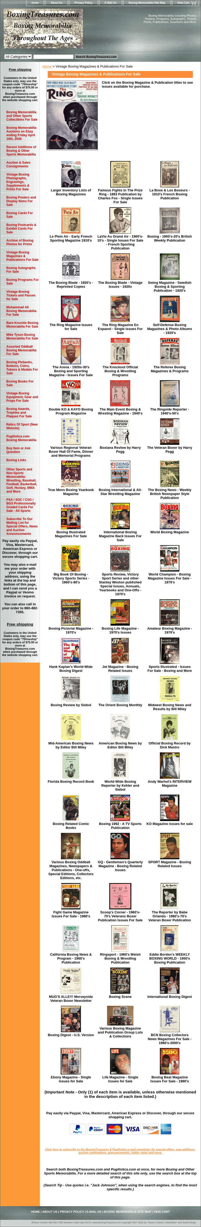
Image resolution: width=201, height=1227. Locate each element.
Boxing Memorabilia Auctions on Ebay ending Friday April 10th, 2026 (21, 133)
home (35, 2)
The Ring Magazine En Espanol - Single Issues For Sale (120, 329)
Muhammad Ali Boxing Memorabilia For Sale (21, 311)
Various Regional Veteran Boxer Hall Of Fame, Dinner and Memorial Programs (71, 451)
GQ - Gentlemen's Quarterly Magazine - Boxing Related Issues (120, 866)
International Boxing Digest (169, 997)
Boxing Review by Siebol (71, 705)
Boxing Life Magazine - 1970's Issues (120, 630)
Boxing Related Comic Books (71, 826)
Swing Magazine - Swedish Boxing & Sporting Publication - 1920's (170, 286)
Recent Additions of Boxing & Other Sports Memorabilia (21, 150)
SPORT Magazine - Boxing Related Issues (169, 864)
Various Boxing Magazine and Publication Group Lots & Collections (120, 1032)
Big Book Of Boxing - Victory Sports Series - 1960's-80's (70, 578)
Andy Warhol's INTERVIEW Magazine (170, 783)
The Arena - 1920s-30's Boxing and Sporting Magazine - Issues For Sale (71, 371)
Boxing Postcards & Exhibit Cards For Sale (21, 228)
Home (47, 66)
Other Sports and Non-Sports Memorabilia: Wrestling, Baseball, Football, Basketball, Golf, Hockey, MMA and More (21, 480)
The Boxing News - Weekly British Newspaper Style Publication (169, 494)
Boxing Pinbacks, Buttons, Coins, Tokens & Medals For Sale (22, 367)
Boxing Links (16, 460)
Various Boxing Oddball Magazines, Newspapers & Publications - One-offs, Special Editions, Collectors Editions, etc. (70, 870)
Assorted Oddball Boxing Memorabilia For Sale (21, 350)
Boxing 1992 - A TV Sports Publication (120, 826)
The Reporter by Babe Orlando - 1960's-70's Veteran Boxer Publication (170, 916)
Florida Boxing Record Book (71, 782)
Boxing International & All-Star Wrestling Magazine (120, 492)
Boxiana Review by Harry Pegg (120, 450)
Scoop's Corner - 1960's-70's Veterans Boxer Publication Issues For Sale (120, 916)
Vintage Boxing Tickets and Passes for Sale (21, 295)
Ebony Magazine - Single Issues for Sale (71, 1079)
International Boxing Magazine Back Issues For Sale (120, 536)
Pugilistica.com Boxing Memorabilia (21, 438)
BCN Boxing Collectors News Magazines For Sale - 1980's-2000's (170, 1039)
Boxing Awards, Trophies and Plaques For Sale (19, 412)
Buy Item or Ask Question (18, 450)
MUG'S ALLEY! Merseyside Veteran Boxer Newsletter (71, 999)
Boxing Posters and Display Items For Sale (21, 201)
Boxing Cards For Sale (19, 215)
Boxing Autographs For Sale (21, 269)
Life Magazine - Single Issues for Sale (120, 1079)
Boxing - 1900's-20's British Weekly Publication (169, 238)
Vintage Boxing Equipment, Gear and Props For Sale (22, 397)
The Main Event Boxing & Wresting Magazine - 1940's (120, 411)
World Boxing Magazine (169, 532)
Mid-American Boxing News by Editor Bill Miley (70, 745)
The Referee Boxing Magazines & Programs (170, 369)
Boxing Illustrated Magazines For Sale (71, 534)
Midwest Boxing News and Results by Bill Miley (169, 707)
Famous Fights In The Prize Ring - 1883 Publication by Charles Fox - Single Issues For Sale (120, 196)
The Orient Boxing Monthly (120, 705)
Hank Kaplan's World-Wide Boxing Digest (71, 669)
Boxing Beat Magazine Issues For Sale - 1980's (169, 1079)
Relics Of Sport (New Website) (22, 426)
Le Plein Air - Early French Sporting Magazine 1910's (71, 238)
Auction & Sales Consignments (18, 164)
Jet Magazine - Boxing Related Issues (120, 669)
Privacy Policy (84, 2)
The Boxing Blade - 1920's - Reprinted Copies (71, 285)
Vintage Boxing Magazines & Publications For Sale (22, 256)
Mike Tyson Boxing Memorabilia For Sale (22, 336)
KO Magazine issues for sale (169, 824)
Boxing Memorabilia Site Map (147, 2)
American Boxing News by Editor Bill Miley (120, 745)
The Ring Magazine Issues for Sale (71, 327)
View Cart (183, 2)
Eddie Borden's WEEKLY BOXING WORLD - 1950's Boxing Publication (169, 958)
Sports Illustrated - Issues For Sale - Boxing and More (169, 669)
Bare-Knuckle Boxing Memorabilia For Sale (22, 324)
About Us (56, 2)
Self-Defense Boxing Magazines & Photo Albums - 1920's (169, 329)
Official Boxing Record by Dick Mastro (170, 745)
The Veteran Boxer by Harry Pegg (169, 450)
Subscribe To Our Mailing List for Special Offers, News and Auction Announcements (22, 526)
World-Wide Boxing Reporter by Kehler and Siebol (120, 785)
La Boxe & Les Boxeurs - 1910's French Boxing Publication (170, 194)
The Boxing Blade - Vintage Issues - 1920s (120, 285)
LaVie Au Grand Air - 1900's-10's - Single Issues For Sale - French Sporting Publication (120, 242)
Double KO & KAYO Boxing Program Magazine (71, 411)
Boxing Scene (120, 997)
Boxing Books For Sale (20, 383)
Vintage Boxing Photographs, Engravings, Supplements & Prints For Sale (17, 182)
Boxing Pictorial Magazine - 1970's (71, 630)
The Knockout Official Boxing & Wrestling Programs (120, 371)
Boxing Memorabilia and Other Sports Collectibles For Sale (21, 115)
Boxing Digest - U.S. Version (71, 1035)
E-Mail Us (111, 2)
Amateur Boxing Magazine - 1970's (169, 630)
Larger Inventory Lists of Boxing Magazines (71, 192)
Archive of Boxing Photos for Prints (20, 242)
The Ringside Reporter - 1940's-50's (169, 411)
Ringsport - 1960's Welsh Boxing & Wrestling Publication (120, 958)
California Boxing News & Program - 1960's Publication (71, 958)
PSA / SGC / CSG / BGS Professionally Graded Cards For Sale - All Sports (21, 505)
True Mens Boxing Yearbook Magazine (71, 492)
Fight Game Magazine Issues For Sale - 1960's (71, 914)
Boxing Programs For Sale (22, 281)
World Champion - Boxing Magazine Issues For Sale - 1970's (169, 578)
